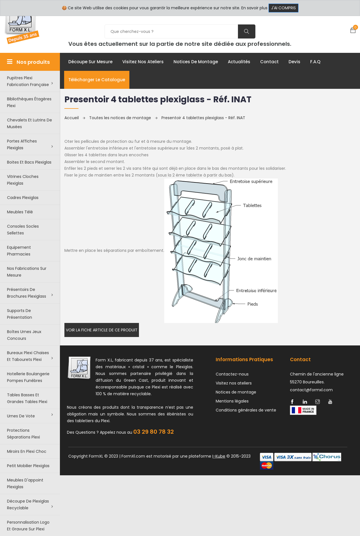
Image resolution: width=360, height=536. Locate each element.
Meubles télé (20, 212)
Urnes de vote (30, 416)
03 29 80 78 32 (153, 432)
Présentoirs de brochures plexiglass (30, 293)
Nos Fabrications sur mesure (26, 272)
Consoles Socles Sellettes (23, 229)
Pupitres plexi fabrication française (30, 81)
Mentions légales (232, 401)
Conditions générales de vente (246, 410)
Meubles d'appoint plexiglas (25, 483)
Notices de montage (196, 62)
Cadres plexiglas (23, 197)
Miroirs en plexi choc (26, 451)
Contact (269, 62)
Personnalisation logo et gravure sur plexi (28, 525)
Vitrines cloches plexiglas (23, 180)
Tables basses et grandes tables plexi (27, 398)
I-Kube (218, 456)
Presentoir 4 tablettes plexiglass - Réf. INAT (203, 118)
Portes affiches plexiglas (30, 144)
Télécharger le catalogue (96, 80)
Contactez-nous (232, 374)
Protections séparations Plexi (23, 434)
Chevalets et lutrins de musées (29, 123)
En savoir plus (254, 8)
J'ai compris (283, 8)
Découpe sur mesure (90, 62)
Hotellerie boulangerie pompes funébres (28, 377)
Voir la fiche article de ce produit (102, 330)
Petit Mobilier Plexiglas (28, 466)
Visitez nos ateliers (143, 62)
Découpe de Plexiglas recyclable (30, 504)
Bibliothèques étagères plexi (29, 102)
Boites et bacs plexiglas (29, 162)
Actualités (239, 62)
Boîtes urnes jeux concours (24, 335)
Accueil (74, 118)
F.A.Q (315, 62)
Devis (294, 62)
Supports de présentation (19, 314)
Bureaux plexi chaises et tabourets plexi (30, 356)
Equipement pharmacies (19, 251)
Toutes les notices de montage (123, 118)
